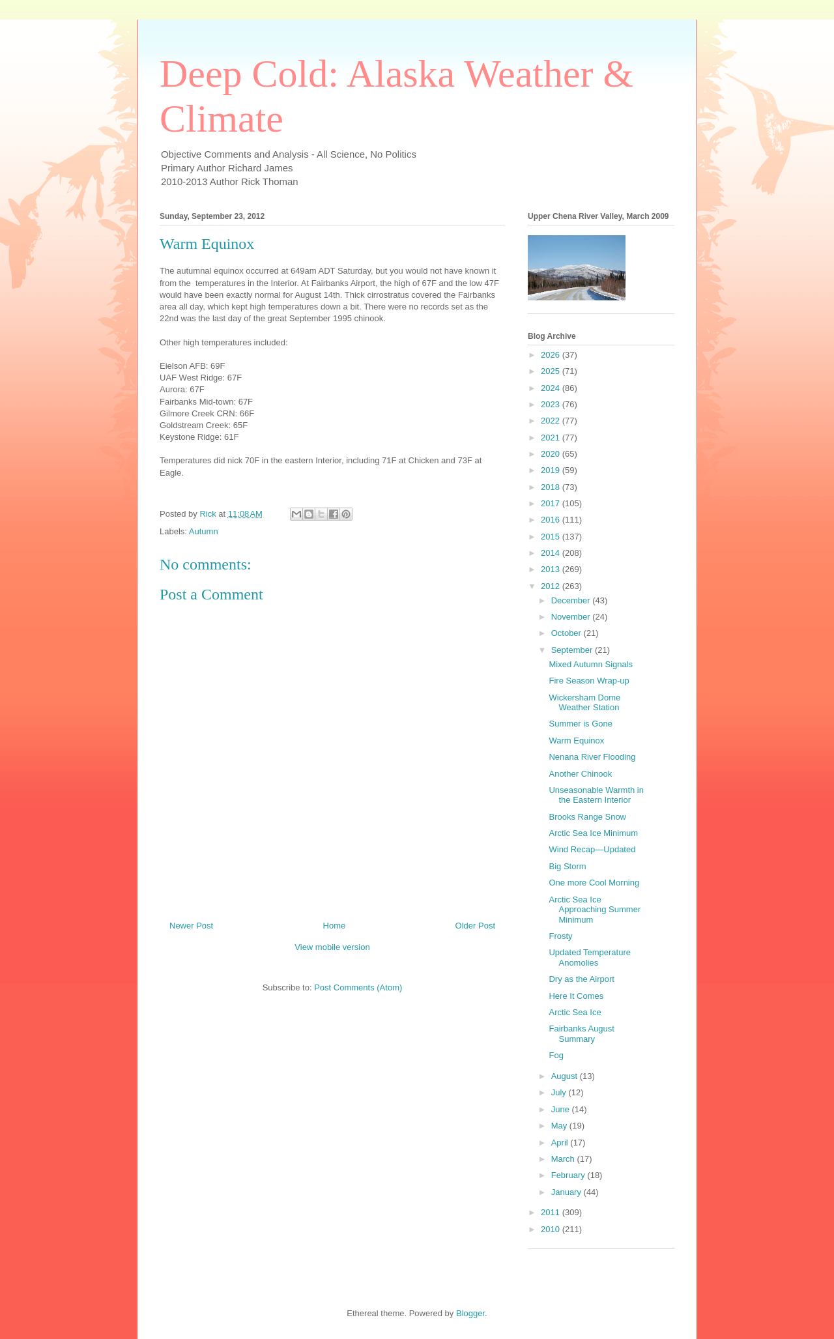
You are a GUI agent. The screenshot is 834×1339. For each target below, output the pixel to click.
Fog (556, 1055)
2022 (551, 420)
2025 (551, 371)
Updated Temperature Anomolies (590, 957)
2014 (551, 553)
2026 (551, 355)
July (560, 1092)
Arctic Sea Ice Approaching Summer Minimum (594, 910)
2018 (551, 487)
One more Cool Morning (594, 882)
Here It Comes (576, 996)
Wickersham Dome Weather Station (584, 703)
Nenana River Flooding (592, 757)
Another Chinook (580, 774)
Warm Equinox (576, 740)
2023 (551, 404)
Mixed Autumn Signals (591, 664)
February (569, 1175)
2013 (551, 569)
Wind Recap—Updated (592, 849)
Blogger (470, 1313)
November (572, 617)
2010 (551, 1229)
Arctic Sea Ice (575, 1012)
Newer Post (191, 925)
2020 (551, 454)
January (567, 1192)
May (560, 1125)
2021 (551, 437)
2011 (551, 1212)
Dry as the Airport (581, 979)
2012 (551, 586)
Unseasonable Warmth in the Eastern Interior (596, 795)
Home (334, 925)
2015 (551, 536)
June (561, 1109)
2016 (551, 520)
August (565, 1076)
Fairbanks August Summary (581, 1034)
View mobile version (332, 947)
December (572, 600)
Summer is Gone (580, 723)
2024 (551, 388)
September (573, 650)
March (564, 1159)
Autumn (203, 531)
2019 (551, 470)
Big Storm (567, 866)
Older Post (475, 925)
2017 (551, 503)
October (567, 633)
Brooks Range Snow (587, 817)
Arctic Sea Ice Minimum (593, 833)
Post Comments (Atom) (358, 987)
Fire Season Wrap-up (589, 680)
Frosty (560, 936)
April (561, 1142)
